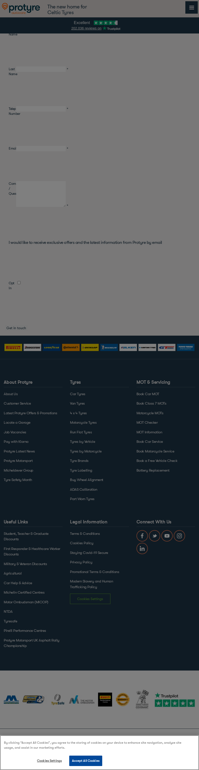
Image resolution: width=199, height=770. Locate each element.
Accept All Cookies (86, 761)
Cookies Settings (49, 761)
